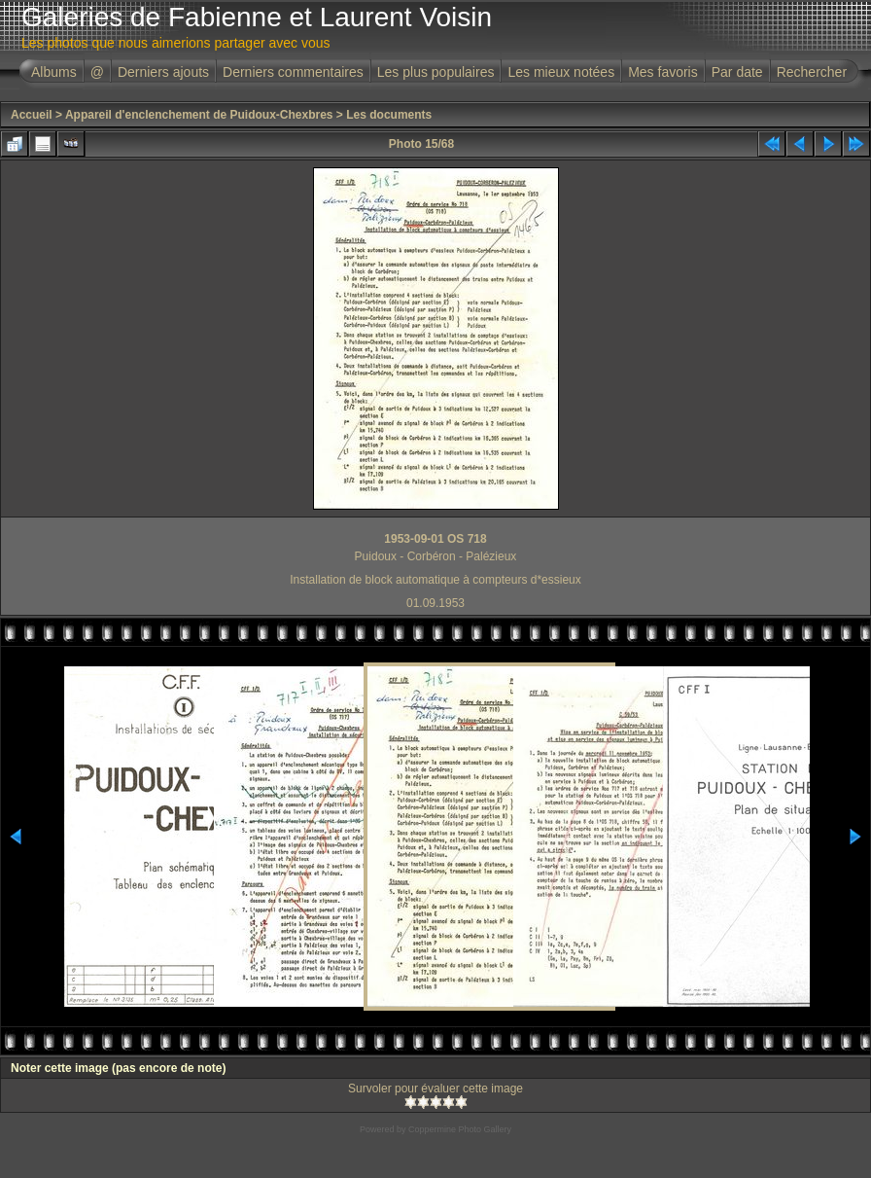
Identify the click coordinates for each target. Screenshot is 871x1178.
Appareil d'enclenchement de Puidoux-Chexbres (199, 115)
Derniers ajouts (163, 72)
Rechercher (812, 72)
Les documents (389, 115)
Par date (737, 72)
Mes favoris (663, 72)
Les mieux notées (560, 72)
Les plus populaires (436, 72)
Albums (54, 72)
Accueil (31, 115)
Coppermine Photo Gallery (459, 1129)
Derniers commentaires (293, 72)
